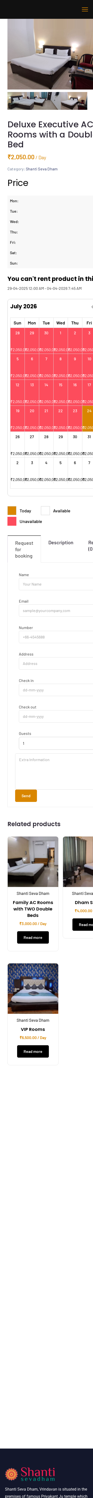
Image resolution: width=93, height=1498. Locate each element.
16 (75, 386)
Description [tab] (60, 544)
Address (26, 656)
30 (46, 334)
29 (32, 334)
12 (17, 386)
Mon (32, 324)
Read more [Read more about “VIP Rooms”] (33, 1053)
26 (17, 438)
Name (24, 576)
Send (26, 797)
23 (75, 412)
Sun (17, 324)
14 (46, 386)
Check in (26, 682)
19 (17, 412)
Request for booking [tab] (24, 551)
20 (32, 412)
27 (32, 438)
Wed (60, 324)
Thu (75, 324)
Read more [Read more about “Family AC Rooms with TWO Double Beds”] (33, 939)
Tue (46, 324)
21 (46, 412)
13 (32, 386)
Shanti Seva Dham (42, 170)
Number (26, 629)
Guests (25, 735)
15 (60, 386)
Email (24, 602)
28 (17, 334)
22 (60, 412)
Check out (27, 708)
